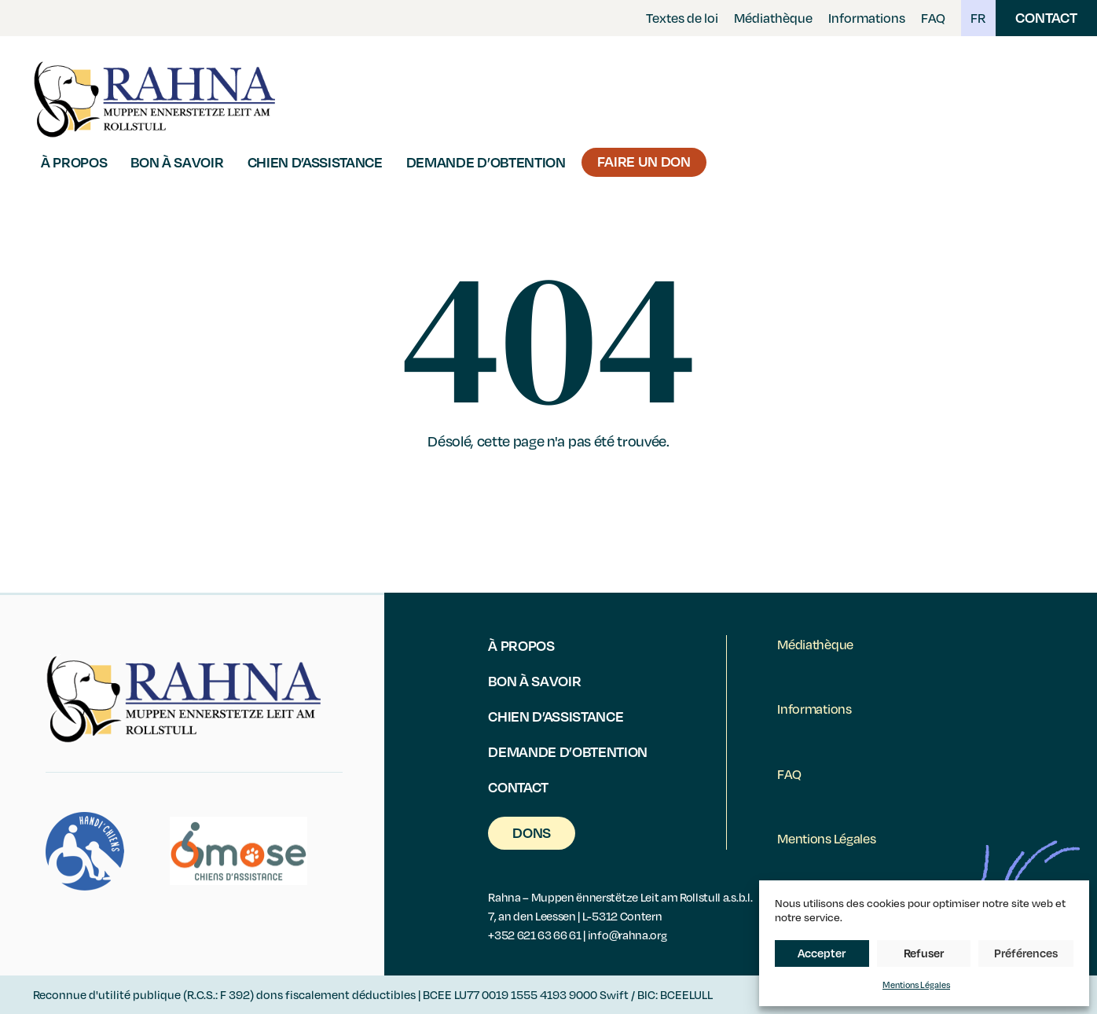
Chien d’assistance (315, 161)
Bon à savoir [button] (176, 161)
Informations (866, 18)
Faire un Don (644, 161)
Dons (531, 832)
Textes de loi (682, 18)
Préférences (1026, 953)
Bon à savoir (534, 680)
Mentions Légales (916, 984)
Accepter (822, 953)
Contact (1046, 17)
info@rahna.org (627, 934)
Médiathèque (773, 18)
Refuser (924, 953)
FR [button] (978, 18)
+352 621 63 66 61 (535, 934)
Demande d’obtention (486, 161)
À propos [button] (74, 161)
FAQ (933, 18)
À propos (521, 645)
